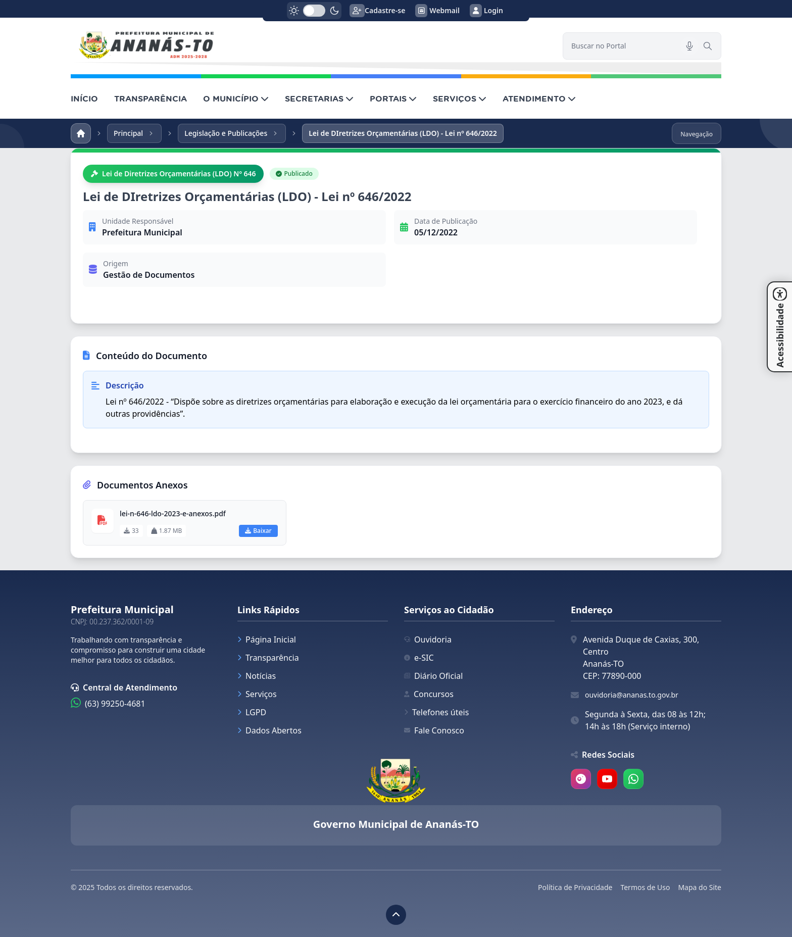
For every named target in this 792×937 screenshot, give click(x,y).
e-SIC (419, 657)
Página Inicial (266, 639)
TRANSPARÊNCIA (150, 98)
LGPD (251, 712)
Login (486, 10)
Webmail (437, 10)
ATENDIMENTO (539, 98)
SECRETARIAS (319, 98)
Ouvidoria (428, 639)
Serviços (257, 694)
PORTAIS (393, 98)
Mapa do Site (699, 887)
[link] (310, 46)
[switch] (314, 11)
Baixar (258, 530)
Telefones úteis (436, 712)
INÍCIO (84, 98)
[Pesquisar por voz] (689, 46)
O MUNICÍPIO (236, 98)
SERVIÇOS (459, 98)
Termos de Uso (645, 887)
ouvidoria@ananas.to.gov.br (631, 695)
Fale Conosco (434, 730)
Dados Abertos (269, 730)
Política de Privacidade (575, 887)
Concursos (429, 694)
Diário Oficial (433, 675)
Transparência (268, 657)
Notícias (256, 675)
